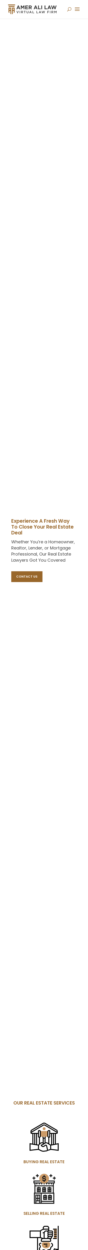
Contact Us (27, 576)
